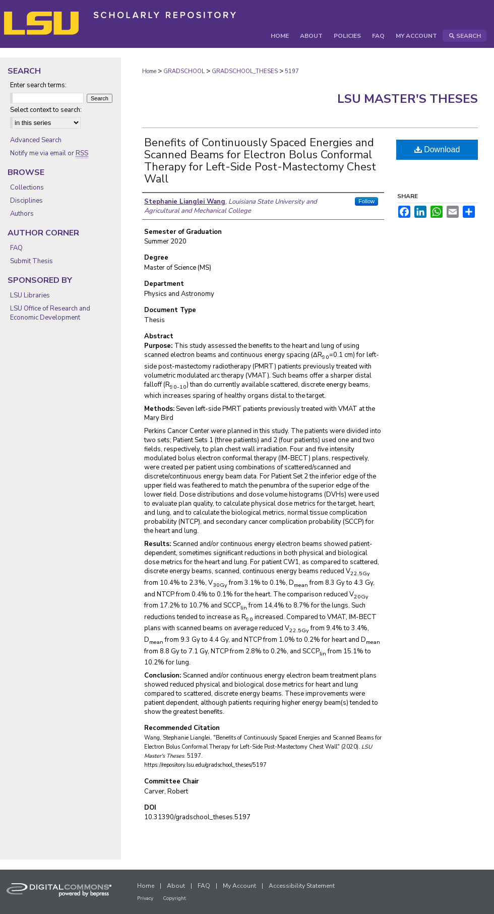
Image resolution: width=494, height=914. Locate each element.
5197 (292, 71)
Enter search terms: (38, 85)
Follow (366, 201)
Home (149, 71)
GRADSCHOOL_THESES (245, 71)
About (176, 886)
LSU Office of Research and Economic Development (50, 313)
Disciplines (26, 200)
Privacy (145, 898)
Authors (22, 213)
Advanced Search (35, 140)
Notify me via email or (49, 153)
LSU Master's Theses (407, 99)
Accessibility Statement (302, 886)
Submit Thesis (31, 261)
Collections (27, 187)
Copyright (174, 898)
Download (437, 149)
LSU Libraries (30, 295)
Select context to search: (46, 109)
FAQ (16, 248)
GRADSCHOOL (184, 71)
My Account (239, 886)
